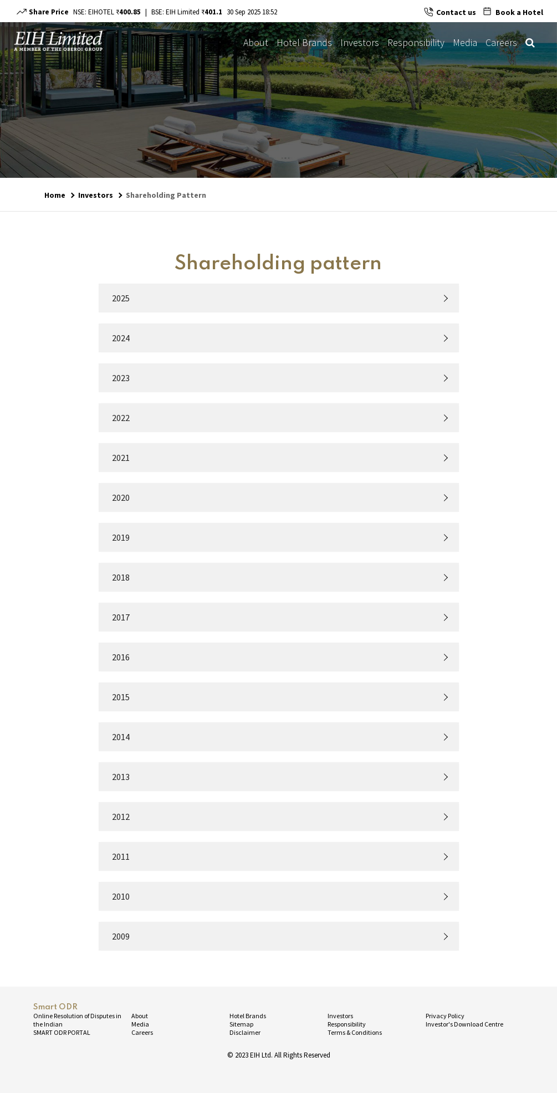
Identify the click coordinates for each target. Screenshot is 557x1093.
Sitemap (241, 1024)
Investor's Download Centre (464, 1024)
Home (54, 195)
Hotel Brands (304, 42)
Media (465, 42)
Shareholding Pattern (166, 195)
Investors (359, 42)
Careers (501, 42)
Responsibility (415, 42)
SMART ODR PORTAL (61, 1032)
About (255, 42)
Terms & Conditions (355, 1032)
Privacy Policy (445, 1016)
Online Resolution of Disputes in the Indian (77, 1020)
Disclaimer (244, 1032)
